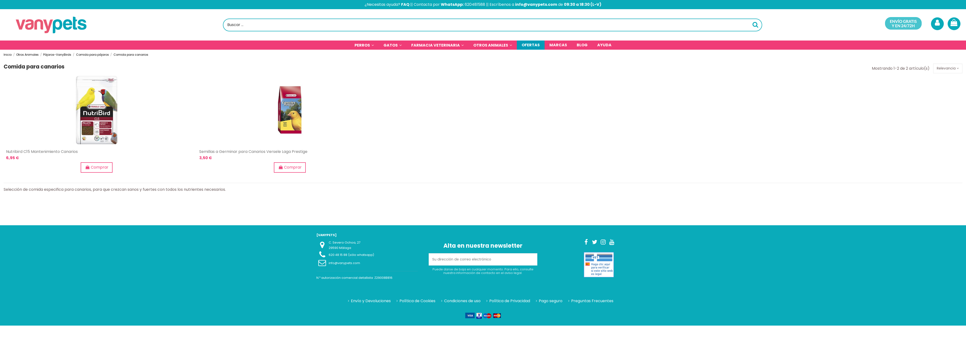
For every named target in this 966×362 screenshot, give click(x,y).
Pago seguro (550, 302)
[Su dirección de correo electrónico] (477, 260)
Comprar (96, 168)
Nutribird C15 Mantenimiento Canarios (42, 153)
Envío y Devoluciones (371, 302)
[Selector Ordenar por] (946, 69)
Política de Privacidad (509, 302)
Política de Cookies (417, 302)
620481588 (475, 4)
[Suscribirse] (531, 260)
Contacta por (439, 4)
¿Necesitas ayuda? (387, 4)
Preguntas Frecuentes (592, 302)
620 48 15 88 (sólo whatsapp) (351, 256)
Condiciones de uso (462, 302)
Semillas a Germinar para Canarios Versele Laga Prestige (253, 153)
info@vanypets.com (344, 264)
